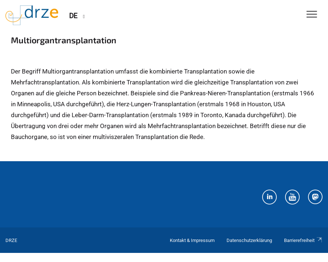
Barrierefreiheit (303, 240)
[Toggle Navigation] (312, 14)
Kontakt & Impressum (192, 240)
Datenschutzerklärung (249, 240)
